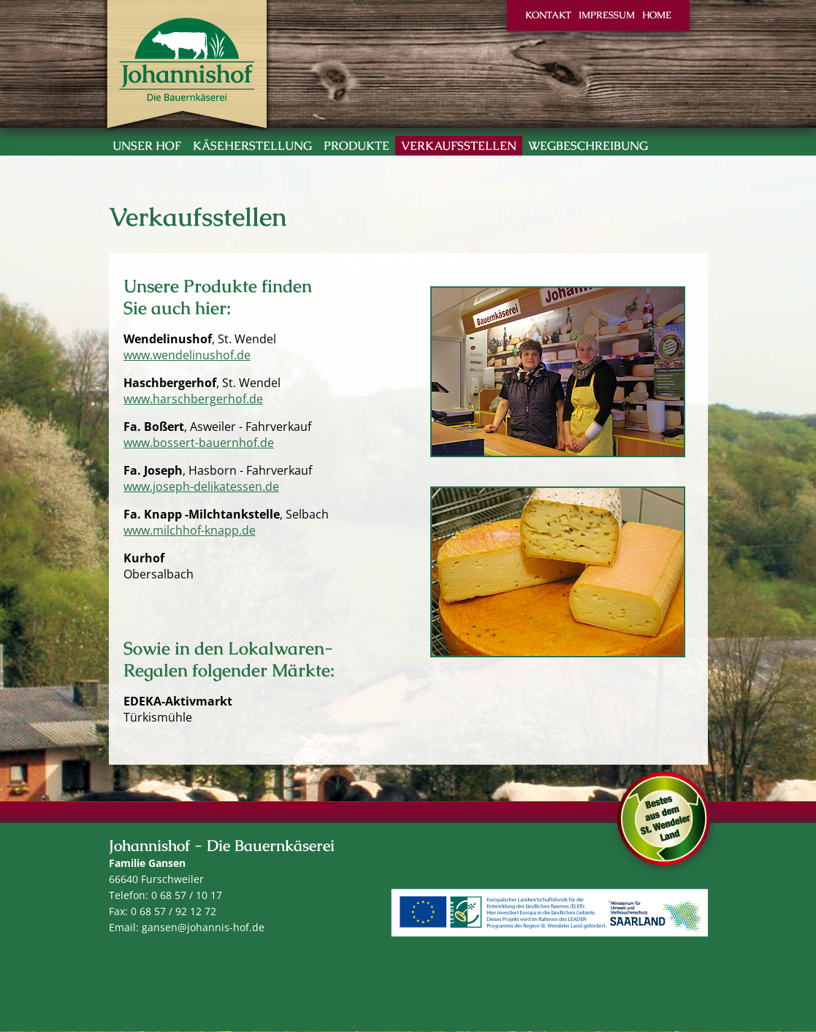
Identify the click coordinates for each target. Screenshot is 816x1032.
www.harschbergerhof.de (193, 399)
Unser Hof (147, 145)
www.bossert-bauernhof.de (198, 443)
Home (656, 15)
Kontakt (548, 15)
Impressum (607, 15)
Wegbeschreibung (588, 145)
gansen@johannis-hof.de (203, 927)
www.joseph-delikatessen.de (201, 486)
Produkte (356, 145)
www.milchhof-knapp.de (189, 530)
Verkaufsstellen (458, 145)
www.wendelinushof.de (187, 355)
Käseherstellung (252, 145)
